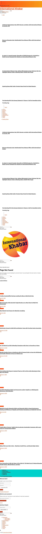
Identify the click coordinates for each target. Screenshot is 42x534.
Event (6, 107)
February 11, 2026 (3, 347)
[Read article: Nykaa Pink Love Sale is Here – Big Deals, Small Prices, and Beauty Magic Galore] (21, 437)
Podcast (4, 2)
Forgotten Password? (4, 491)
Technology (4, 114)
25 (0, 314)
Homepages (4, 517)
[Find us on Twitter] (0, 6)
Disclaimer (4, 473)
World (3, 111)
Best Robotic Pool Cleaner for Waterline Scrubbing (12, 310)
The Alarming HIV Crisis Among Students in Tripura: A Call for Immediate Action (21, 100)
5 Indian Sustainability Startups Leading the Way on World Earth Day (17, 296)
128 (0, 331)
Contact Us (4, 474)
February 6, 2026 (3, 393)
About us (4, 1)
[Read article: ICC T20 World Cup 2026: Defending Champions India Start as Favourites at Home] (21, 337)
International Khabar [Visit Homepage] (11, 8)
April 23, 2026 (3, 298)
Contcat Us (4, 3)
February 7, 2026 (3, 374)
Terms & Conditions (6, 472)
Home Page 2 (7, 519)
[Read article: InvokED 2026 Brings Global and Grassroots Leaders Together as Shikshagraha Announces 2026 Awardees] (21, 381)
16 (0, 431)
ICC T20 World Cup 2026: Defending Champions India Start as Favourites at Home (20, 345)
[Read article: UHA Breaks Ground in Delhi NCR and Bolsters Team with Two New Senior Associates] (21, 320)
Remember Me (4, 487)
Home (1, 267)
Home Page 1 (7, 518)
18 (0, 375)
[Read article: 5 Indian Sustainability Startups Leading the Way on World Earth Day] (21, 287)
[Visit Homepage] (15, 259)
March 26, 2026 (3, 412)
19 (0, 349)
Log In (1, 502)
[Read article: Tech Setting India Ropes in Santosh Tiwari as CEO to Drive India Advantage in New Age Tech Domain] (21, 363)
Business (4, 110)
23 (0, 357)
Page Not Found (6, 267)
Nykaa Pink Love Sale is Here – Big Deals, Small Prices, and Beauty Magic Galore (19, 446)
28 (0, 307)
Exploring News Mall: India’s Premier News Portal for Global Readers (19, 86)
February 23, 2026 (3, 330)
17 (0, 299)
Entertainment (5, 115)
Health (3, 116)
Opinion (4, 112)
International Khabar (7, 476)
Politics (3, 109)
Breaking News (5, 11)
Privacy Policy (5, 471)
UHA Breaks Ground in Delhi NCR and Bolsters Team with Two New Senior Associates (20, 328)
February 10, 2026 (3, 356)
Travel (3, 117)
